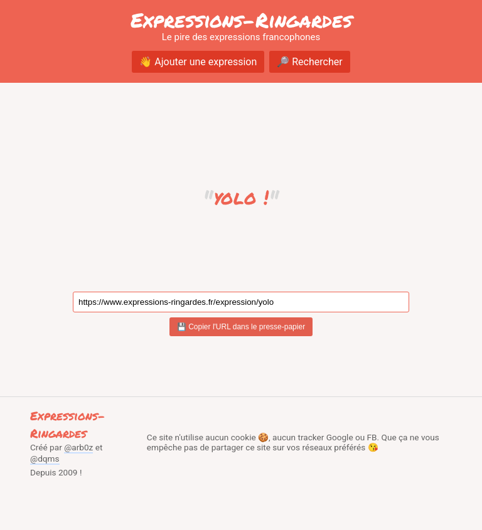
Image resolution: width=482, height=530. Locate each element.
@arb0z (78, 447)
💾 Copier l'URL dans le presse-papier (241, 326)
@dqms (45, 458)
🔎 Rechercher (309, 62)
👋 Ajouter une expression (198, 62)
